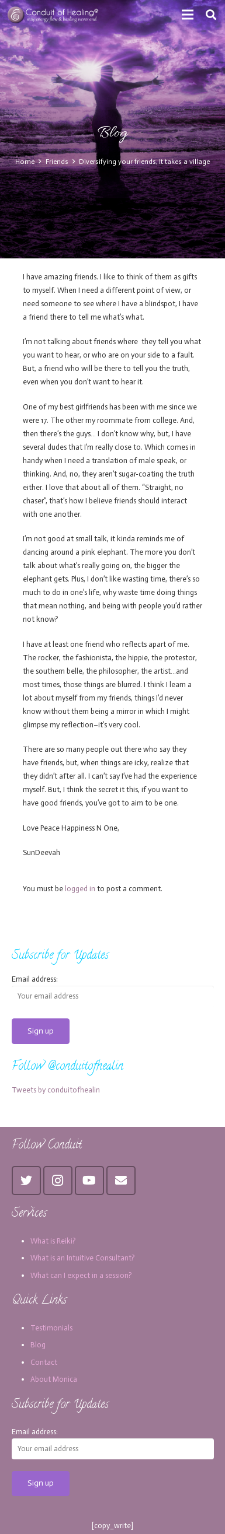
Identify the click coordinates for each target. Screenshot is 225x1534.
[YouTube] (89, 1180)
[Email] (121, 1180)
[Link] (54, 14)
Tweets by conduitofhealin (56, 1089)
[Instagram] (57, 1180)
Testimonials (51, 1327)
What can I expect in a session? (81, 1275)
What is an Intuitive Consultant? (82, 1257)
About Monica (53, 1379)
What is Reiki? (53, 1241)
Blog (38, 1344)
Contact (43, 1362)
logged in (80, 888)
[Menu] (188, 14)
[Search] (211, 14)
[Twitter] (26, 1180)
